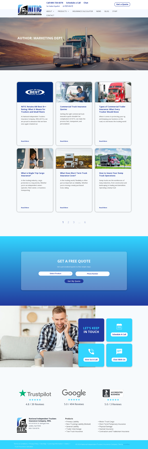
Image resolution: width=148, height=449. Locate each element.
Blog (107, 11)
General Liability (72, 426)
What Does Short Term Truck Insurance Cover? (73, 174)
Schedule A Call (119, 334)
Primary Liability (72, 421)
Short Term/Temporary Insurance (112, 424)
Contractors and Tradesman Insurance (114, 431)
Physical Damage (105, 426)
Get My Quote (74, 281)
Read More (25, 141)
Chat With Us (119, 359)
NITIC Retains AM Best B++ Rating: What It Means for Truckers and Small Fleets (33, 109)
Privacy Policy (34, 444)
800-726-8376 (56, 2)
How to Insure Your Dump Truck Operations (111, 174)
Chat (86, 2)
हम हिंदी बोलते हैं (68, 6)
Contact (50, 15)
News (98, 11)
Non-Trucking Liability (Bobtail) (78, 424)
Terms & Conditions (21, 444)
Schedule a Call (73, 2)
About (50, 11)
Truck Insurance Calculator (24, 447)
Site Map (43, 444)
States (66, 444)
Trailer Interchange (73, 429)
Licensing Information (55, 444)
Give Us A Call (91, 359)
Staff (114, 11)
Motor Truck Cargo (106, 421)
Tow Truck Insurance (74, 431)
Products (63, 11)
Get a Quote (122, 4)
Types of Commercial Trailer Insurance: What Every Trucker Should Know (112, 109)
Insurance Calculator (82, 11)
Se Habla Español (53, 6)
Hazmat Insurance (106, 429)
